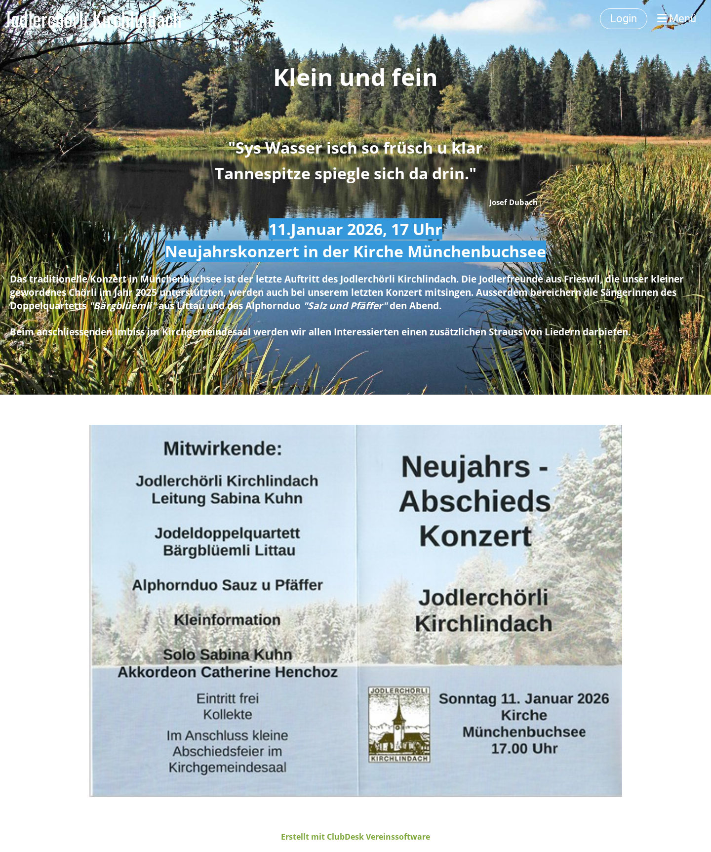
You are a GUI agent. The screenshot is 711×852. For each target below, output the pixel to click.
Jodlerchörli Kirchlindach (93, 19)
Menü (676, 18)
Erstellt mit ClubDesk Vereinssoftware (355, 836)
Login (623, 18)
